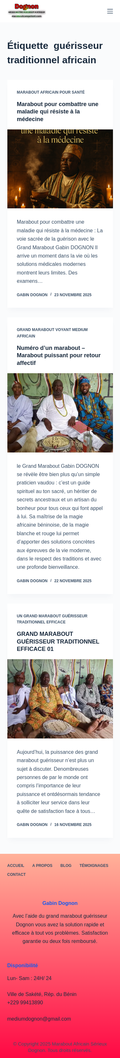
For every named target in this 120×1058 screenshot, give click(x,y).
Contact (16, 874)
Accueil (15, 865)
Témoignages (93, 865)
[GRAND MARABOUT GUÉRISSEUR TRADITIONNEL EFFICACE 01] (60, 698)
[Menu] (110, 11)
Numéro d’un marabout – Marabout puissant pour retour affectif (59, 355)
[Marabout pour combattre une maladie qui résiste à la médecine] (60, 169)
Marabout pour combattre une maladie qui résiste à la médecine (58, 111)
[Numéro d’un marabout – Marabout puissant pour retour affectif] (60, 412)
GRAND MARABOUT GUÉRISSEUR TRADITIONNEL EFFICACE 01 (58, 641)
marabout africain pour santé (51, 92)
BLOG (66, 865)
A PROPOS (42, 865)
